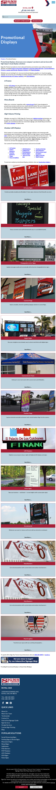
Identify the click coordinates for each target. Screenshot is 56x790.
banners (21, 76)
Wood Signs (5, 744)
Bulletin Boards (28, 225)
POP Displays (5, 751)
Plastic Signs (26, 153)
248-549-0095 (28, 10)
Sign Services (5, 723)
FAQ (15, 769)
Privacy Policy (22, 769)
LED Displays (26, 149)
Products (3, 59)
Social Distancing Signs (8, 737)
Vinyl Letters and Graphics (41, 152)
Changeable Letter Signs (28, 263)
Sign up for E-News (35, 771)
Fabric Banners (12, 150)
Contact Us (5, 718)
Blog (2, 729)
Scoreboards (28, 526)
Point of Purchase (17, 68)
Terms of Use (31, 769)
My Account (10, 769)
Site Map (26, 771)
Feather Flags (28, 413)
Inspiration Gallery (44, 162)
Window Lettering (29, 68)
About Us (4, 711)
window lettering (6, 76)
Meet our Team (6, 714)
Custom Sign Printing (8, 727)
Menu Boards (39, 68)
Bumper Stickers (23, 70)
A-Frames (15, 76)
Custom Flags (28, 300)
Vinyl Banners (40, 150)
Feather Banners (12, 153)
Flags (11, 156)
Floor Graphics (14, 157)
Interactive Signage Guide (9, 720)
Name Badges (35, 70)
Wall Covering (40, 155)
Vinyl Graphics (28, 638)
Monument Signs (7, 742)
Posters (3, 70)
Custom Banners (49, 68)
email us (47, 655)
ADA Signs (4, 755)
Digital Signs (28, 338)
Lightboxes (26, 150)
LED (5, 136)
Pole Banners (26, 152)
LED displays (31, 76)
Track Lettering (40, 149)
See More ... (28, 199)
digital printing (37, 118)
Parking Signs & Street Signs (10, 739)
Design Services (6, 725)
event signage (11, 123)
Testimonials (5, 716)
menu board (30, 104)
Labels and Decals (11, 70)
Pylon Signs (28, 488)
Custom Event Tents (28, 376)
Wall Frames (39, 157)
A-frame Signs (28, 188)
